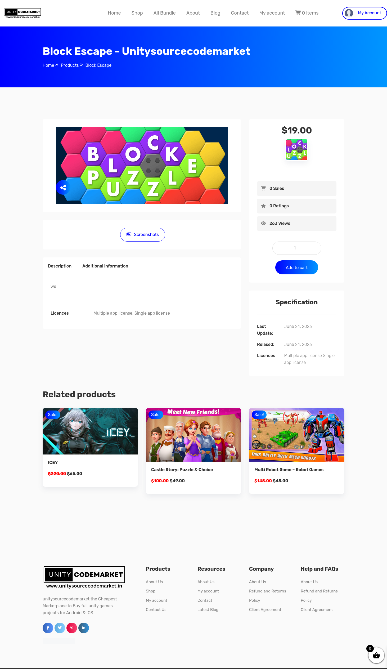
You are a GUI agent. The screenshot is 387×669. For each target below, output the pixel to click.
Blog (215, 13)
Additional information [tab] (105, 266)
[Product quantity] (296, 248)
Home (114, 13)
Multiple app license (303, 355)
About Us (154, 581)
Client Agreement (265, 609)
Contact (240, 13)
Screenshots (142, 234)
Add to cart (297, 267)
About (193, 13)
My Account (363, 13)
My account (272, 13)
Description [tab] (59, 266)
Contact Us (156, 609)
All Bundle (165, 13)
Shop (137, 13)
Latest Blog (207, 609)
